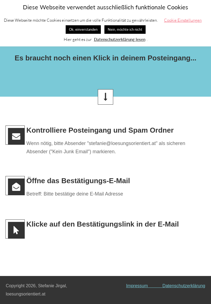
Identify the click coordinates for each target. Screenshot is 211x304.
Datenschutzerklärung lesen (119, 39)
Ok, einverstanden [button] (83, 29)
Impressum (144, 285)
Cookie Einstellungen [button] (183, 20)
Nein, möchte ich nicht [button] (125, 29)
